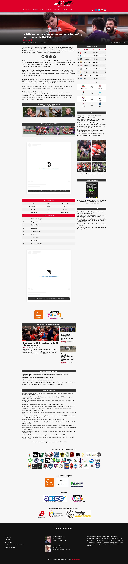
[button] (29, 114)
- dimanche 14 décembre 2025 (47, 409)
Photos (65, 9)
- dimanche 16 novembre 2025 (49, 422)
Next (72, 112)
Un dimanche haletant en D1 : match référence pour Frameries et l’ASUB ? (91, 216)
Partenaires (8, 542)
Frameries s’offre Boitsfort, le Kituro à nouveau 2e (91, 224)
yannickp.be (76, 559)
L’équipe (7, 540)
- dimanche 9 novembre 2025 (48, 425)
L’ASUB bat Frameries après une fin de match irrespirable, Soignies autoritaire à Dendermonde (46, 374)
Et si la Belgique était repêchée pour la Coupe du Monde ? (90, 212)
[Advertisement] (10, 69)
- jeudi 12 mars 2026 (47, 394)
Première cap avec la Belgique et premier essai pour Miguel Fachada (91, 123)
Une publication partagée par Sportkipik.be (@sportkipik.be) (49, 298)
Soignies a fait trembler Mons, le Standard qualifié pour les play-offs (42, 384)
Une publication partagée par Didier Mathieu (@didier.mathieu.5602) (49, 190)
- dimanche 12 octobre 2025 (48, 432)
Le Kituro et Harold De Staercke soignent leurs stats (37, 380)
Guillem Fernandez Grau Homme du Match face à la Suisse (91, 127)
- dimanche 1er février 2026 (48, 406)
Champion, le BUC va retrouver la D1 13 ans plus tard (38, 377)
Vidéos (71, 9)
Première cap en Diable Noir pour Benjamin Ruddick (90, 130)
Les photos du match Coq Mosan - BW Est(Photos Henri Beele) (49, 104)
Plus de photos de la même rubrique (92, 174)
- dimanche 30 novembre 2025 (48, 416)
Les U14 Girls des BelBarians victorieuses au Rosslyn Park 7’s (89, 116)
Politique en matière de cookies (14, 545)
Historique (8, 537)
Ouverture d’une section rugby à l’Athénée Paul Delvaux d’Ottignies (91, 120)
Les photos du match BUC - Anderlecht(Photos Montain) (49, 124)
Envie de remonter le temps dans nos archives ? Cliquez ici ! (49, 442)
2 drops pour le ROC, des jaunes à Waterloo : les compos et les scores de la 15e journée (48, 382)
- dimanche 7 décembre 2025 (49, 413)
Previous (26, 112)
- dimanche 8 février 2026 (42, 404)
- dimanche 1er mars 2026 (48, 401)
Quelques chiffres (10, 547)
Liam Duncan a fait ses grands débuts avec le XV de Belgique (90, 134)
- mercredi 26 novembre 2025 (44, 419)
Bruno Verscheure (42, 42)
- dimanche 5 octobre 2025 (43, 435)
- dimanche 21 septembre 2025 (48, 438)
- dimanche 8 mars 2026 (47, 397)
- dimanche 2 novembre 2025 (49, 428)
